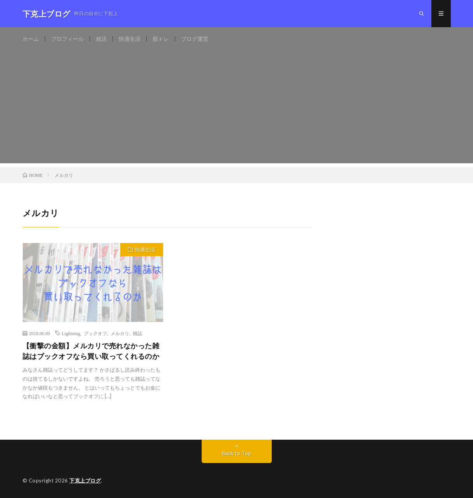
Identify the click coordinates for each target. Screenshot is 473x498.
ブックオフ (95, 333)
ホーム (31, 38)
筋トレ (161, 38)
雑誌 (137, 333)
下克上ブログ (85, 480)
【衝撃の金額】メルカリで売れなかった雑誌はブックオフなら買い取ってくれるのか (91, 350)
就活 (101, 38)
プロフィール (67, 38)
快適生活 (130, 38)
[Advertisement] (237, 108)
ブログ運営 (194, 38)
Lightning (71, 333)
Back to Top (236, 453)
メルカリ (120, 333)
